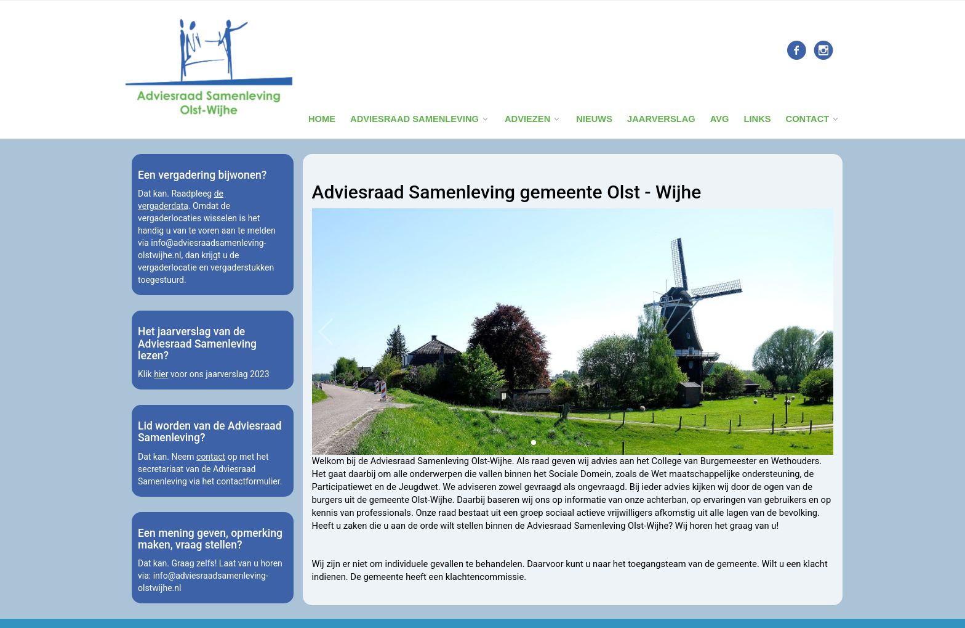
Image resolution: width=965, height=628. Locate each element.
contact (210, 457)
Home (321, 119)
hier (161, 374)
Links (757, 119)
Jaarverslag (661, 119)
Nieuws (594, 119)
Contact (808, 119)
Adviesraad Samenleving (414, 119)
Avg (719, 119)
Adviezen (527, 119)
